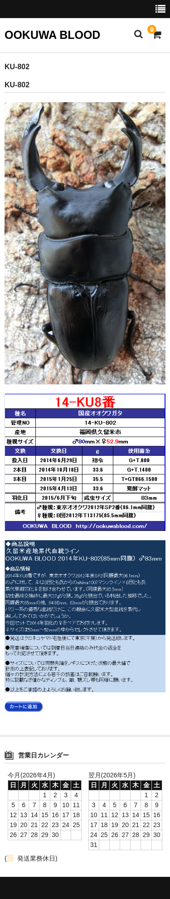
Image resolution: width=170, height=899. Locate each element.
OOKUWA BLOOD (52, 34)
